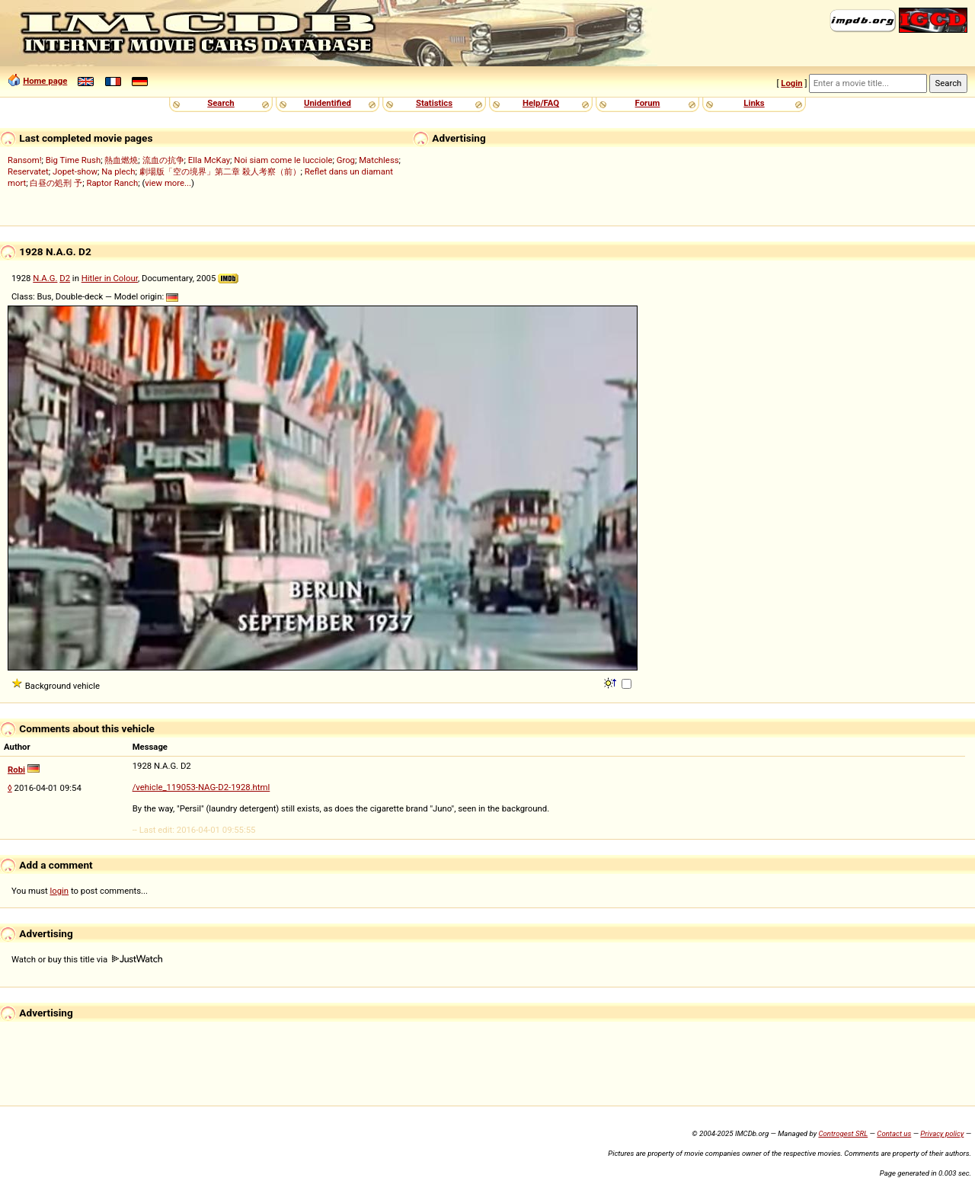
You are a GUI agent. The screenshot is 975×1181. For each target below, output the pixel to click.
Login (791, 83)
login (59, 890)
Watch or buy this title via (86, 959)
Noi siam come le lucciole (283, 160)
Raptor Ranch (112, 183)
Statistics (434, 103)
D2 (64, 278)
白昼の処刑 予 (56, 183)
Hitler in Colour (110, 278)
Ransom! (25, 160)
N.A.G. (45, 278)
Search (220, 103)
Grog (346, 160)
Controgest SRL (843, 1133)
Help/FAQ (541, 103)
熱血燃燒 (121, 160)
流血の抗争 (163, 160)
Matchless (378, 160)
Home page (45, 80)
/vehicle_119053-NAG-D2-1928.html (201, 787)
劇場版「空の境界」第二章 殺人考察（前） (220, 171)
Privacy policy (942, 1133)
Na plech (118, 171)
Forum (647, 103)
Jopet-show (75, 171)
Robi (16, 769)
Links (753, 103)
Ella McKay (209, 160)
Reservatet (28, 171)
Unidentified (327, 103)
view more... (168, 183)
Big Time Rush (73, 160)
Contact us (894, 1133)
